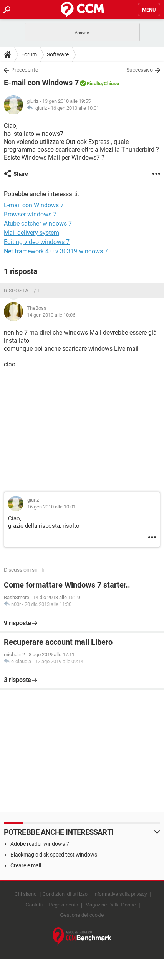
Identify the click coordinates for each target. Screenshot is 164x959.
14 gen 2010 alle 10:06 (51, 315)
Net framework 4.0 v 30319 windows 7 (56, 251)
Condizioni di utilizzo (65, 894)
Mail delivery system (31, 232)
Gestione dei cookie (82, 915)
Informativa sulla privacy (120, 894)
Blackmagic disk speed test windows (53, 855)
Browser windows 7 (30, 214)
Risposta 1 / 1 (22, 290)
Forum (29, 54)
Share (20, 174)
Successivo (139, 70)
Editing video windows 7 (37, 242)
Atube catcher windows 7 (38, 223)
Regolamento (63, 905)
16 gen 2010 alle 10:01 (75, 108)
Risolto (94, 83)
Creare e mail (25, 865)
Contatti (34, 905)
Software (58, 54)
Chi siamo (25, 894)
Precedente (24, 70)
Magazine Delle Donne (110, 905)
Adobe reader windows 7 (39, 844)
